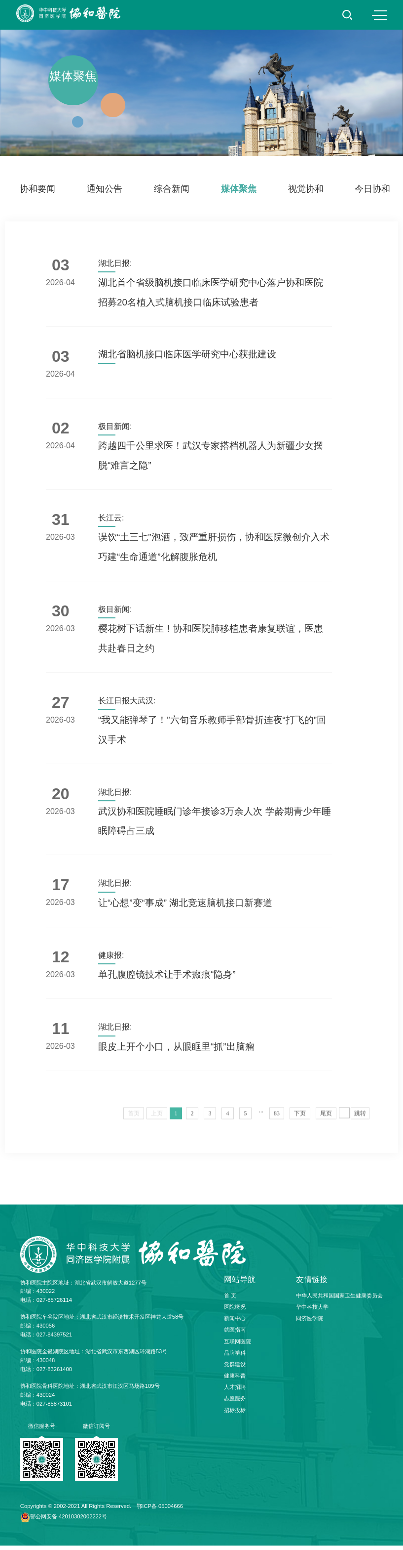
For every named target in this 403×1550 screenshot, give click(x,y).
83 (277, 1120)
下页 (300, 1120)
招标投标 (235, 1415)
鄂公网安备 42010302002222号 (68, 1521)
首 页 (230, 1300)
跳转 (360, 1120)
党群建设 (235, 1369)
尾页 (326, 1120)
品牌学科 (235, 1357)
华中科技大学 (312, 1311)
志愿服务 (235, 1403)
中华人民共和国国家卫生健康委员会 (339, 1300)
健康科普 (235, 1380)
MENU (379, 15)
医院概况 (235, 1311)
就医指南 (235, 1334)
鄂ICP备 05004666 (160, 1510)
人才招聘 (235, 1391)
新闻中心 (235, 1323)
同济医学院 (309, 1323)
